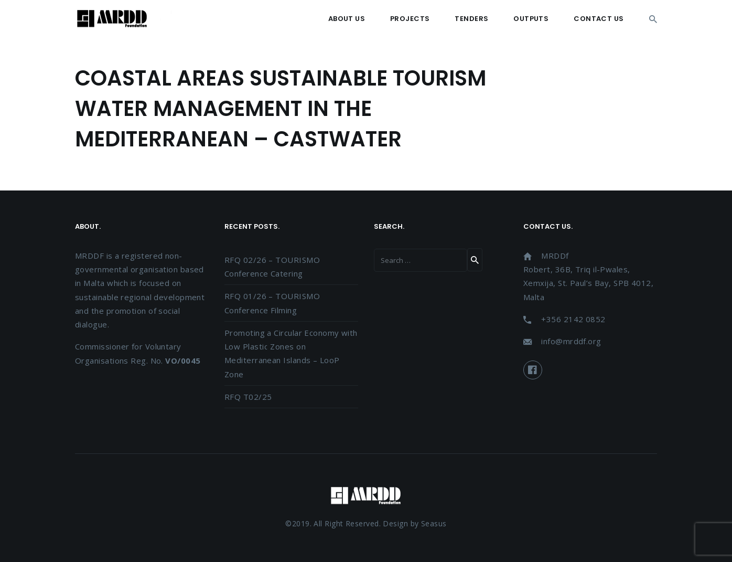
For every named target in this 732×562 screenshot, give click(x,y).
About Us (346, 18)
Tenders (471, 18)
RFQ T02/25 (248, 396)
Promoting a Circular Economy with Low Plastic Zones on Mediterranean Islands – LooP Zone (291, 353)
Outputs (530, 18)
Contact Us (599, 18)
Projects (409, 18)
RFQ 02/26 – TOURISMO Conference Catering (272, 267)
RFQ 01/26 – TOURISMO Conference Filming (272, 303)
